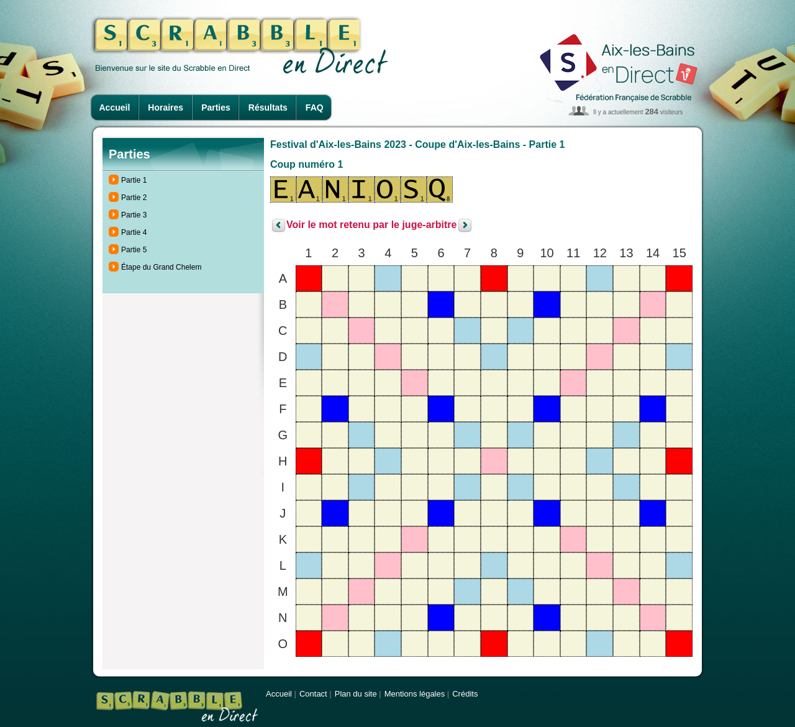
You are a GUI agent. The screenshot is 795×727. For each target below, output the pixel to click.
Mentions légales (414, 693)
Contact (313, 693)
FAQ (315, 107)
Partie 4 (134, 232)
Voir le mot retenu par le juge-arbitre (371, 225)
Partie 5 (134, 249)
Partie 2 (134, 197)
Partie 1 (134, 180)
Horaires (165, 107)
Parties (215, 107)
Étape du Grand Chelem (161, 267)
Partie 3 (134, 215)
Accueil (114, 107)
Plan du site (356, 693)
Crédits (465, 693)
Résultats (268, 107)
